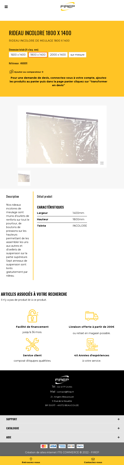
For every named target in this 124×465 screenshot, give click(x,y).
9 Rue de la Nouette (62, 401)
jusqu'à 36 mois (32, 332)
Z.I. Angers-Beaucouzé (62, 396)
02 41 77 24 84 (64, 386)
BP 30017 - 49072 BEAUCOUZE (62, 405)
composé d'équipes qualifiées (32, 360)
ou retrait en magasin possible (91, 333)
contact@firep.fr (65, 391)
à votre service (91, 360)
